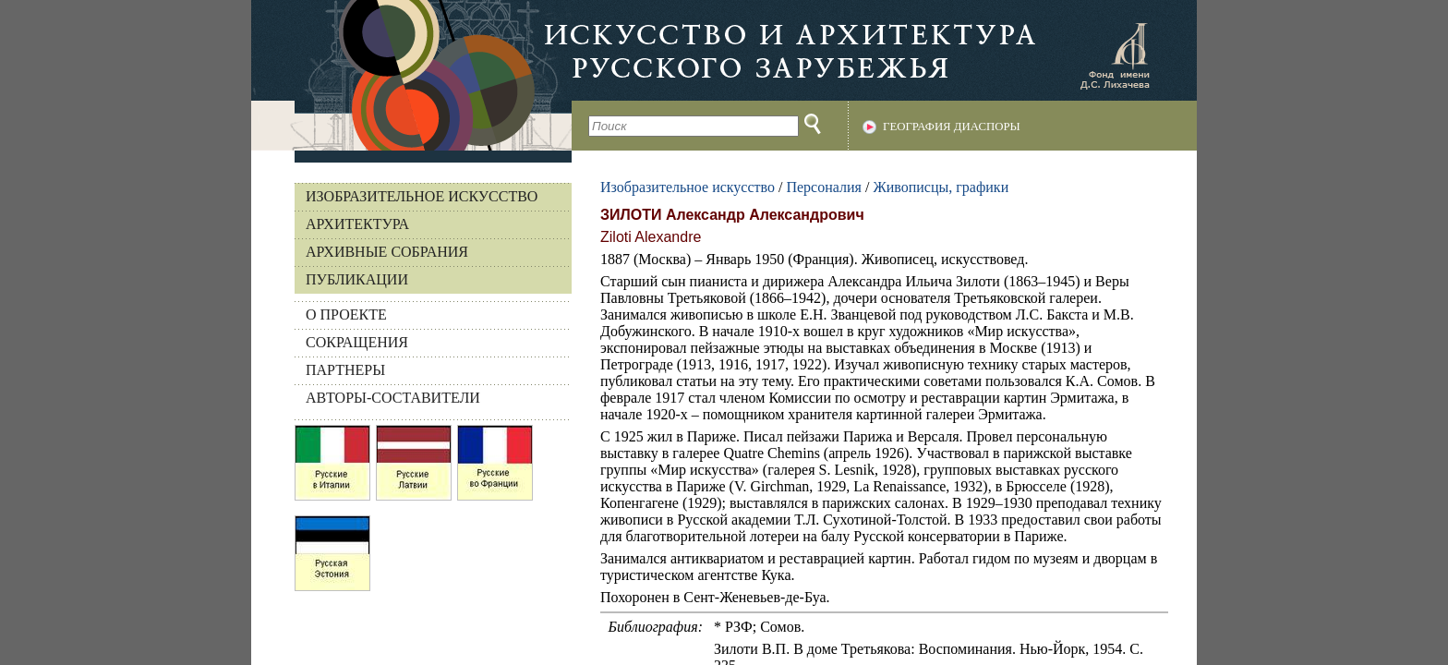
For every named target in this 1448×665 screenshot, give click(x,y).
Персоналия (823, 187)
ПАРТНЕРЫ (345, 370)
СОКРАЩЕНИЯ (357, 342)
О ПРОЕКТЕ (346, 314)
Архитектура (357, 224)
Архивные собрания (387, 252)
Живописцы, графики (940, 187)
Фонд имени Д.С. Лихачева (1115, 55)
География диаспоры (951, 126)
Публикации (357, 279)
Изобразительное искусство (421, 196)
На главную (411, 75)
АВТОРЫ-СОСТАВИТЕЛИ (393, 397)
